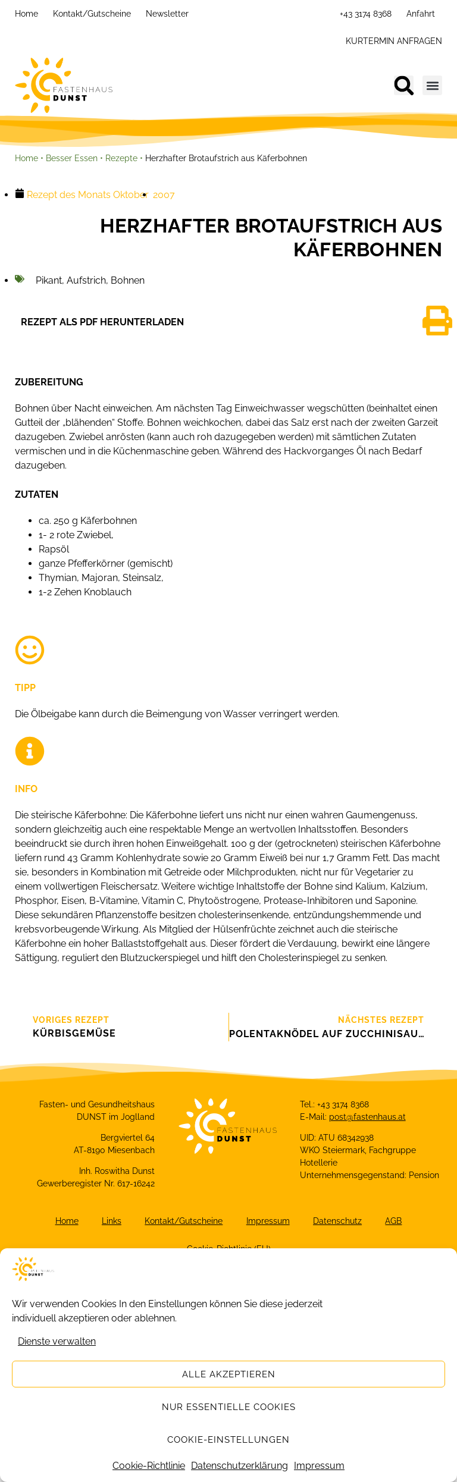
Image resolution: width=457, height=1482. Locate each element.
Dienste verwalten (57, 1344)
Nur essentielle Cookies (229, 1409)
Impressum (319, 1468)
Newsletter (167, 13)
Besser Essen (72, 158)
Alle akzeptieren (229, 1376)
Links (111, 1221)
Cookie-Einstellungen (228, 1442)
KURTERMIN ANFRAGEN (394, 41)
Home (26, 13)
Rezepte (121, 158)
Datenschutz (338, 1221)
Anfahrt (420, 13)
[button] (404, 85)
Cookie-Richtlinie (148, 1468)
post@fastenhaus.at (367, 1117)
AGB (394, 1221)
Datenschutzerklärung (239, 1468)
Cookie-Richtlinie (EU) (229, 1249)
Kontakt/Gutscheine (92, 13)
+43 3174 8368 (366, 13)
